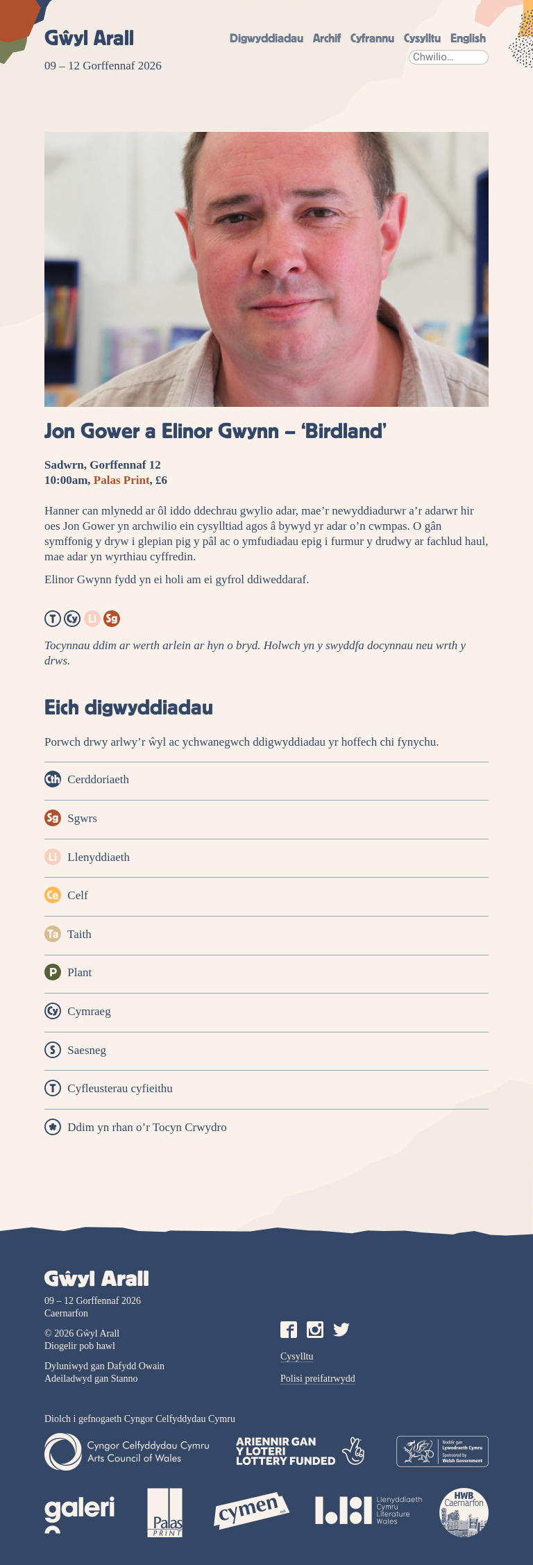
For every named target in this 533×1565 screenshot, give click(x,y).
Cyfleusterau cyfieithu (108, 1088)
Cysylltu (422, 38)
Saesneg (75, 1049)
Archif (327, 38)
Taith (68, 934)
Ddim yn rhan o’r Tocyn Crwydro (135, 1127)
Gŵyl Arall (89, 38)
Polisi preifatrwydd (317, 1378)
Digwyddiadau (266, 38)
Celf (66, 895)
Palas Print (122, 480)
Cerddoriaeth (86, 779)
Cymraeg (77, 1011)
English (468, 38)
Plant (68, 972)
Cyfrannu (372, 38)
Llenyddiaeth (87, 856)
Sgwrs (70, 818)
